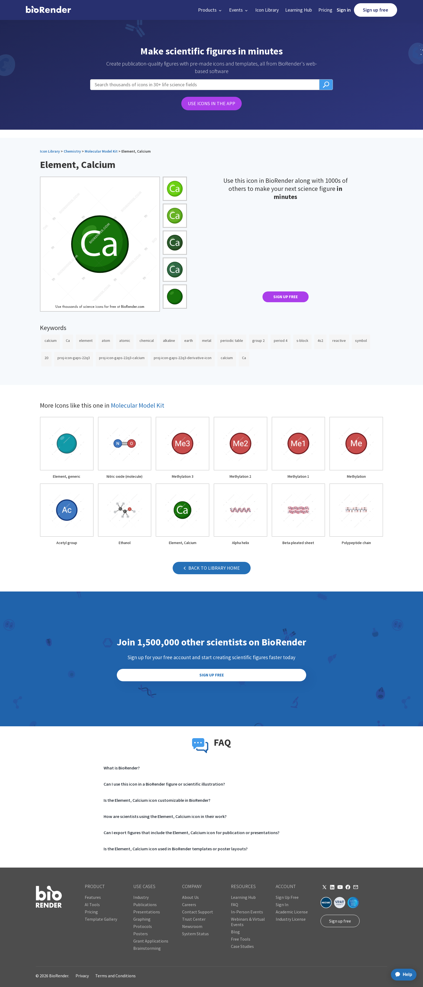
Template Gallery (101, 919)
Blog (235, 931)
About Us (190, 897)
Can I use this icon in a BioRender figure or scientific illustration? (164, 784)
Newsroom (192, 926)
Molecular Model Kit (101, 151)
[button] (210, 10)
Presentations (146, 911)
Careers (189, 904)
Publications (145, 904)
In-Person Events (247, 911)
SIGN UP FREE (285, 296)
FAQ (234, 904)
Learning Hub (298, 10)
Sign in (344, 10)
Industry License (291, 919)
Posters (140, 933)
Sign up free (375, 10)
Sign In (282, 904)
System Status (195, 933)
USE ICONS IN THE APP (211, 103)
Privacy (82, 975)
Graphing (142, 919)
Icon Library (267, 10)
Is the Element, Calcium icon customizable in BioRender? (157, 800)
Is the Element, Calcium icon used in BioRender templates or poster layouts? (176, 848)
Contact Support (197, 911)
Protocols (142, 926)
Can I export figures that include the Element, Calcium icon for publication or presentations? (191, 832)
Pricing (325, 10)
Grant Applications (150, 941)
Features (93, 897)
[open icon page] (67, 448)
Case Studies (242, 946)
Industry (141, 897)
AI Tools (92, 904)
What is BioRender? (122, 768)
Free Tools (240, 939)
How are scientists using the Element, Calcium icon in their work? (165, 816)
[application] (402, 974)
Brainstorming (147, 948)
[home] (48, 10)
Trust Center (194, 919)
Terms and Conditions (115, 975)
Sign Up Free (287, 897)
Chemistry (72, 151)
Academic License (292, 911)
